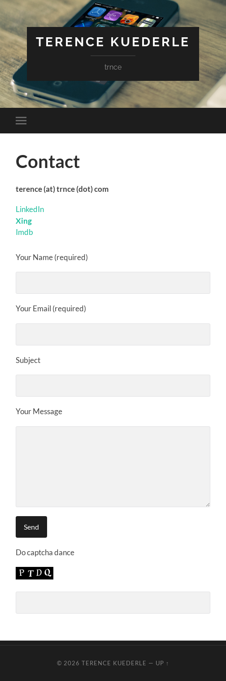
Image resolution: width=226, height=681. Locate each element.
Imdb (24, 232)
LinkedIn (30, 209)
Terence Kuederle (113, 42)
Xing (24, 221)
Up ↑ (162, 663)
